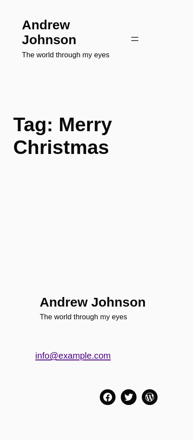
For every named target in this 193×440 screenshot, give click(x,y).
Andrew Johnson (49, 32)
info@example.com (73, 355)
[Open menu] (135, 39)
